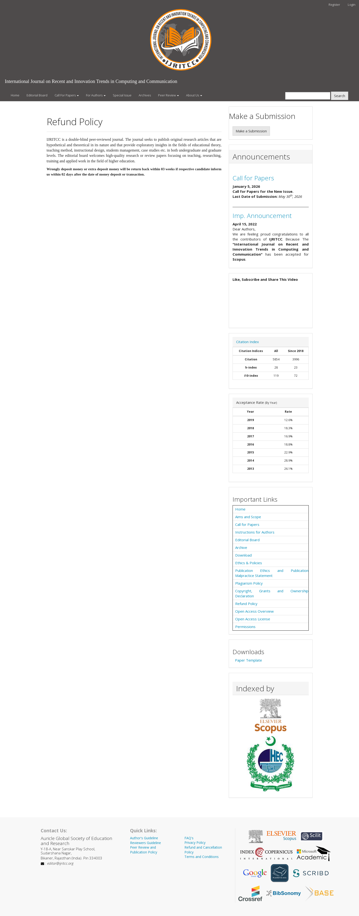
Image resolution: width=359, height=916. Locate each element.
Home (15, 95)
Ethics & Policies (248, 562)
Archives (145, 95)
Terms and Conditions (201, 856)
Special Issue (122, 95)
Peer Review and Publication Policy (143, 849)
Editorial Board (37, 95)
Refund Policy (246, 603)
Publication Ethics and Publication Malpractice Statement (271, 573)
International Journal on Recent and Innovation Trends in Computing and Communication (91, 81)
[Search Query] (307, 96)
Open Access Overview (254, 611)
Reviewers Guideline (145, 842)
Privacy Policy (194, 842)
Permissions (245, 626)
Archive (241, 547)
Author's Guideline (144, 838)
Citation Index (247, 341)
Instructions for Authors (254, 532)
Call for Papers (253, 178)
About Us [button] (194, 95)
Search (339, 95)
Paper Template (248, 660)
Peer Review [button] (168, 95)
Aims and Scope (248, 516)
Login (351, 4)
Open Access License (252, 619)
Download (243, 555)
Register (334, 4)
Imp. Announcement (262, 215)
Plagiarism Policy (249, 583)
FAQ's (189, 838)
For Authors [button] (96, 95)
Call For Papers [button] (67, 95)
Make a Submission (251, 131)
